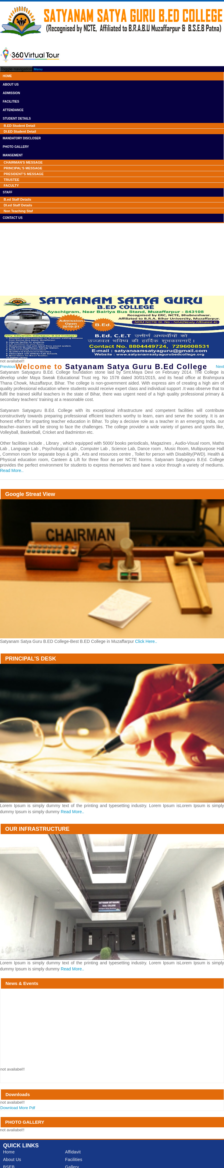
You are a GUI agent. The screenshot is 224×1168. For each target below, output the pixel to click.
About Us (11, 84)
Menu (38, 69)
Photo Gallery (16, 146)
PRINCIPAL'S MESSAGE (23, 168)
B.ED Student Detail (19, 125)
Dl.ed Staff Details (18, 205)
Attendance (13, 110)
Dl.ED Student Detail (20, 131)
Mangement (13, 155)
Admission (11, 93)
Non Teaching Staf (18, 211)
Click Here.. (146, 641)
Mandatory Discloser (22, 138)
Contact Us (13, 217)
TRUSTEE (11, 180)
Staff (7, 192)
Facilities (11, 101)
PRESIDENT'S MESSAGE (24, 174)
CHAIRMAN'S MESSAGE (23, 162)
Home (7, 76)
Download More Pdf (17, 1107)
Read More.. (11, 470)
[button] (8, 366)
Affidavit (72, 1151)
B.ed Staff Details (17, 199)
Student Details (17, 118)
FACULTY (11, 185)
